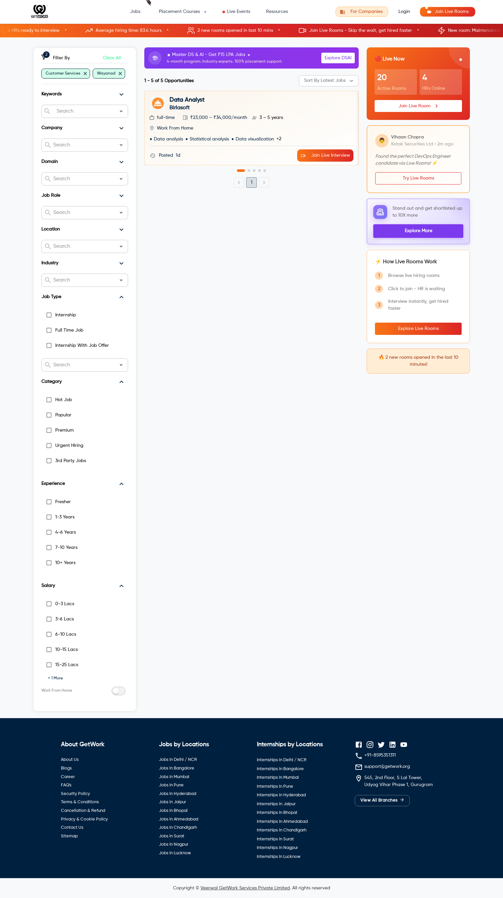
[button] (251, 30)
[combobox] (84, 111)
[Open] (121, 111)
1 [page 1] (251, 182)
